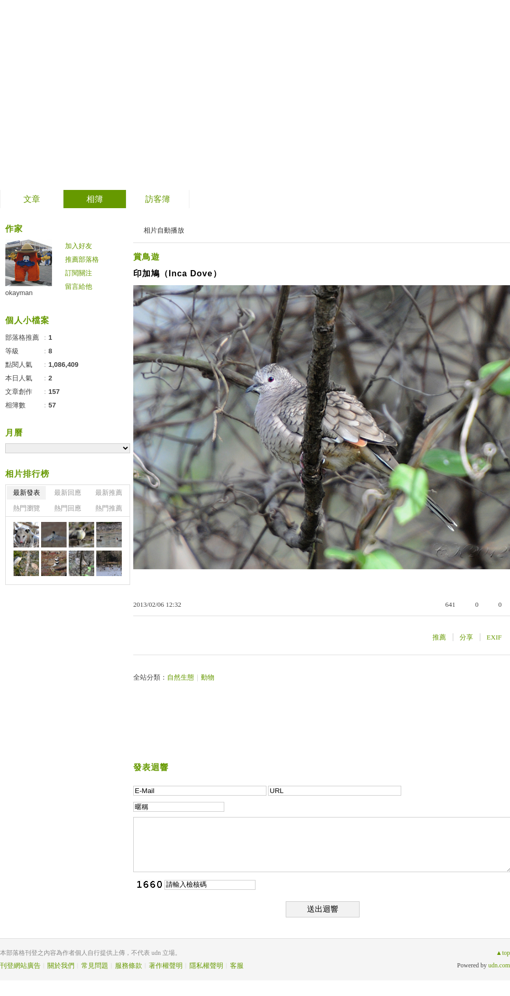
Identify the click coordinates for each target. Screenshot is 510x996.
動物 (207, 677)
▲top (503, 952)
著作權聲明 (166, 965)
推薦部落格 (82, 259)
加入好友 (78, 246)
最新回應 (67, 492)
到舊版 (115, 95)
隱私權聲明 (206, 965)
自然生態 (180, 677)
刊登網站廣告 (20, 965)
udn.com (499, 965)
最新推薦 (108, 492)
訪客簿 (157, 199)
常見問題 (94, 965)
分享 (466, 637)
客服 (237, 965)
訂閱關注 (78, 273)
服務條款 (128, 965)
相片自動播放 (164, 230)
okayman (19, 293)
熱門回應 (67, 508)
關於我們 (60, 965)
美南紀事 (51, 91)
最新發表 (26, 492)
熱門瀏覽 (26, 508)
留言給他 (78, 286)
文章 (31, 199)
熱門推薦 (108, 508)
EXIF (494, 637)
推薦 (439, 637)
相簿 (94, 199)
